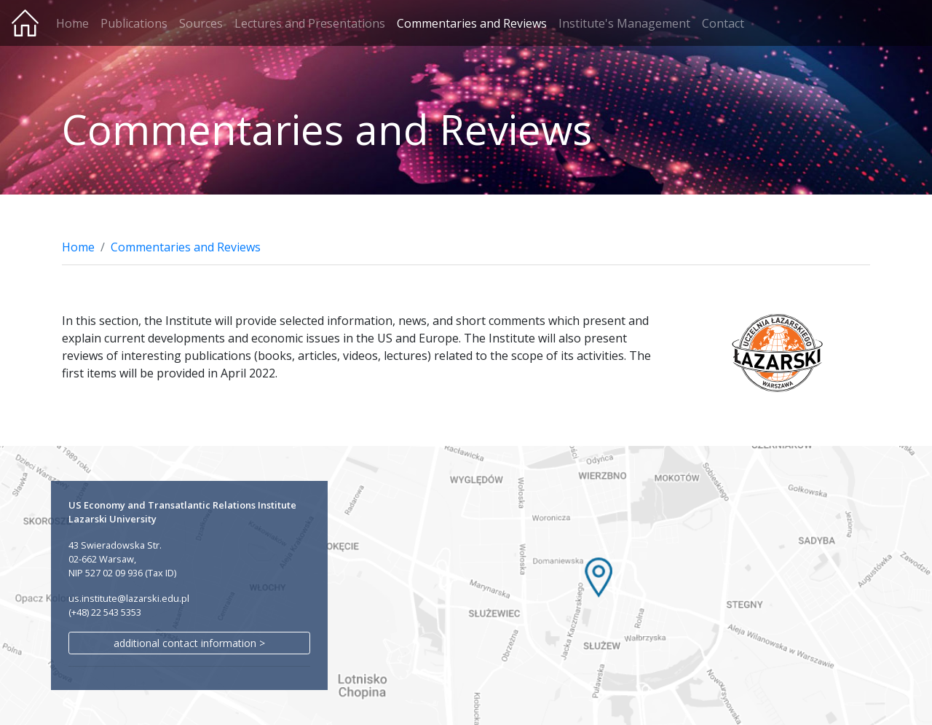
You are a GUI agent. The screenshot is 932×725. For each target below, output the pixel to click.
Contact (723, 23)
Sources (201, 23)
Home (72, 23)
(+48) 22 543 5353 (104, 612)
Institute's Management (624, 23)
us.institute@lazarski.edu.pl (128, 598)
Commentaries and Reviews (472, 23)
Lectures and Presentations (309, 23)
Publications (133, 23)
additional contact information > (189, 643)
